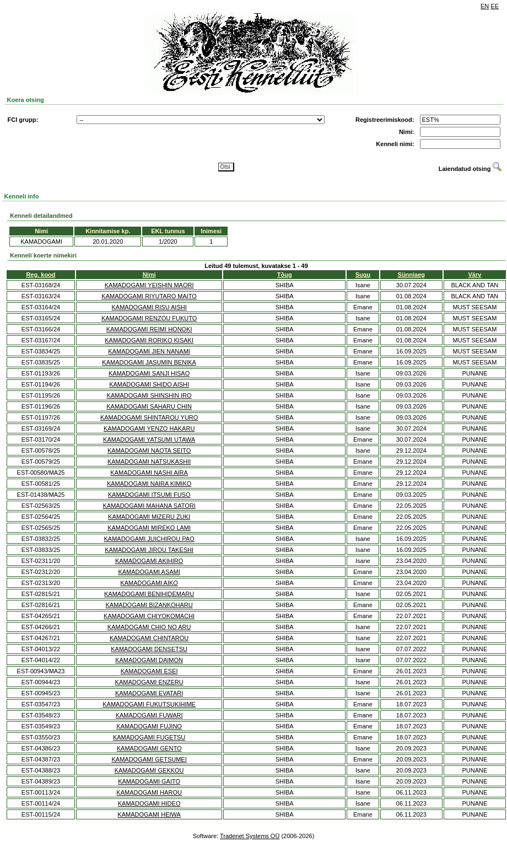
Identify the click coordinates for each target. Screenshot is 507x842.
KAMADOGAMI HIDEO (149, 803)
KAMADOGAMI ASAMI (149, 572)
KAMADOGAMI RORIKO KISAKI (149, 340)
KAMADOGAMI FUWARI (149, 715)
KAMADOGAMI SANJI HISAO (149, 373)
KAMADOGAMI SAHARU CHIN (149, 406)
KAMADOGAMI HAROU (149, 792)
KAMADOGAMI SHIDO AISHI (149, 384)
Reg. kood (40, 274)
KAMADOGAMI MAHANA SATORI (149, 505)
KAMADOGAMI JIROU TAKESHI (149, 549)
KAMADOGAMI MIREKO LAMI (149, 527)
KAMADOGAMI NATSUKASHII (149, 461)
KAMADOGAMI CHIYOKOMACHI (149, 616)
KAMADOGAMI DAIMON (149, 660)
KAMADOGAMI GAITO (149, 781)
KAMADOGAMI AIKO (149, 583)
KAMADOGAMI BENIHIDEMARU (149, 594)
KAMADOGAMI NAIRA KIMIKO (149, 483)
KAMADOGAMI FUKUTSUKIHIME (149, 704)
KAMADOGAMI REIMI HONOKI (149, 329)
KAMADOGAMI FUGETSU (149, 737)
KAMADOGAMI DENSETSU (149, 649)
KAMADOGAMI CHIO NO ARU (149, 627)
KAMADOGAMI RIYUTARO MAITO (149, 296)
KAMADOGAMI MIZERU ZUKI (149, 516)
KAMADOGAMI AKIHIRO (149, 560)
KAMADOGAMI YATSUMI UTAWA (149, 439)
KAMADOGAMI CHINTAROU (149, 638)
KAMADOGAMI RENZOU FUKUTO (149, 318)
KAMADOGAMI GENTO (149, 748)
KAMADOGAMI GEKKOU (149, 770)
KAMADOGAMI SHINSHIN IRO (149, 395)
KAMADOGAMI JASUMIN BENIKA (149, 362)
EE (494, 6)
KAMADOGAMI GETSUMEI (148, 759)
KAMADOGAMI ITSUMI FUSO (149, 494)
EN (485, 6)
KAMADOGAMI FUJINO (149, 726)
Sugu (363, 274)
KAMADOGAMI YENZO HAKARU (149, 428)
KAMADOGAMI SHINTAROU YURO (149, 417)
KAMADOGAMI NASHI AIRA (149, 472)
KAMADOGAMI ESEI (149, 671)
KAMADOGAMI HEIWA (149, 814)
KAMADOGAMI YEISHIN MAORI (149, 285)
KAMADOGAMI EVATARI (149, 693)
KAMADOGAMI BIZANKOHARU (148, 605)
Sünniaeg (411, 274)
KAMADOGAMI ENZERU (149, 682)
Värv (475, 274)
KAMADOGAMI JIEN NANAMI (149, 351)
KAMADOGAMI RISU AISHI (148, 307)
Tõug (284, 274)
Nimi (149, 274)
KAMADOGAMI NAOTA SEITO (149, 450)
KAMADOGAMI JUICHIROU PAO (149, 538)
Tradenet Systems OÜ (249, 836)
